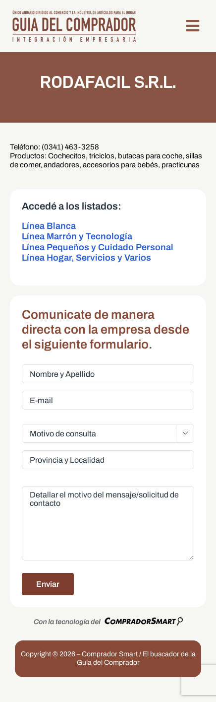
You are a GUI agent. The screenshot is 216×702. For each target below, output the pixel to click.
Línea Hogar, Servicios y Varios (86, 258)
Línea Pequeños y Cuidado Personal (97, 247)
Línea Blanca (49, 226)
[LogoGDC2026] (74, 13)
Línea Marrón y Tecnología (77, 236)
